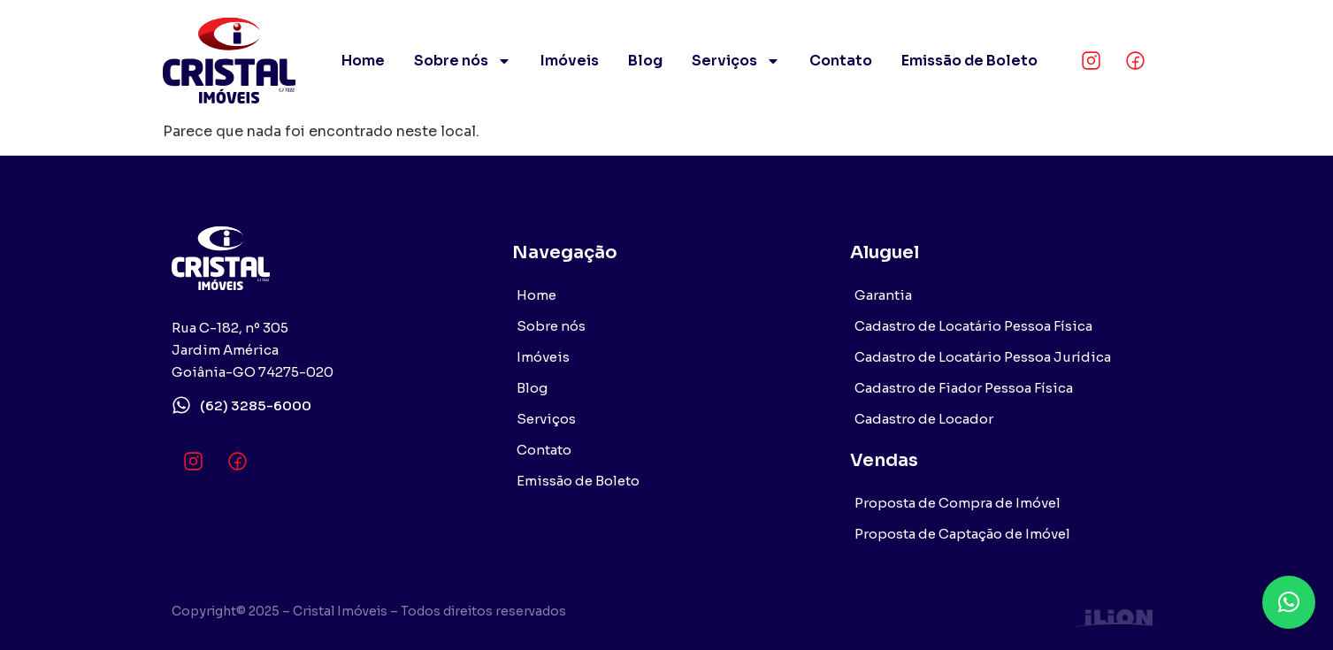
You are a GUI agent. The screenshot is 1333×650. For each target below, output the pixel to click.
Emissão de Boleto (969, 60)
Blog (645, 60)
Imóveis (569, 60)
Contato (840, 60)
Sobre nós (462, 61)
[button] (1288, 602)
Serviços (736, 61)
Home (363, 60)
